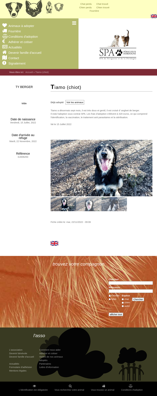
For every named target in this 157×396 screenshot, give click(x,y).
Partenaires (45, 363)
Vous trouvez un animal (102, 390)
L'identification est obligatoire (33, 390)
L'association (15, 349)
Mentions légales (18, 370)
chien (127, 302)
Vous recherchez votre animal (69, 390)
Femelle (115, 295)
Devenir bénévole (18, 353)
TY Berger (24, 87)
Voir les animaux (74, 102)
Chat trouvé (102, 4)
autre (127, 306)
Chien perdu (85, 7)
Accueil (29, 72)
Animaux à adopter (21, 26)
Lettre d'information (49, 367)
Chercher (114, 279)
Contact (13, 58)
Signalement (16, 63)
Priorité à (59, 8)
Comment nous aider (50, 349)
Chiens (14, 10)
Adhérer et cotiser (20, 42)
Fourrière (94, 11)
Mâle (24, 103)
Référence (114, 287)
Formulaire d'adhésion (20, 367)
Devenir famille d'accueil (24, 52)
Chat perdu (86, 4)
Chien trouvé (102, 7)
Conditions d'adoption (23, 36)
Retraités (49, 8)
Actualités (15, 47)
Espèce (126, 295)
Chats (34, 10)
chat (126, 299)
